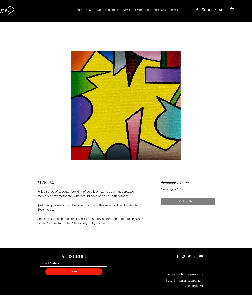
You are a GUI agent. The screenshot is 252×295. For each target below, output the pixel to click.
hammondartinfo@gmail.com (184, 274)
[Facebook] (197, 10)
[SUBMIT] (73, 271)
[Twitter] (209, 10)
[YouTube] (221, 10)
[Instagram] (203, 10)
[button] (232, 9)
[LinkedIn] (215, 10)
